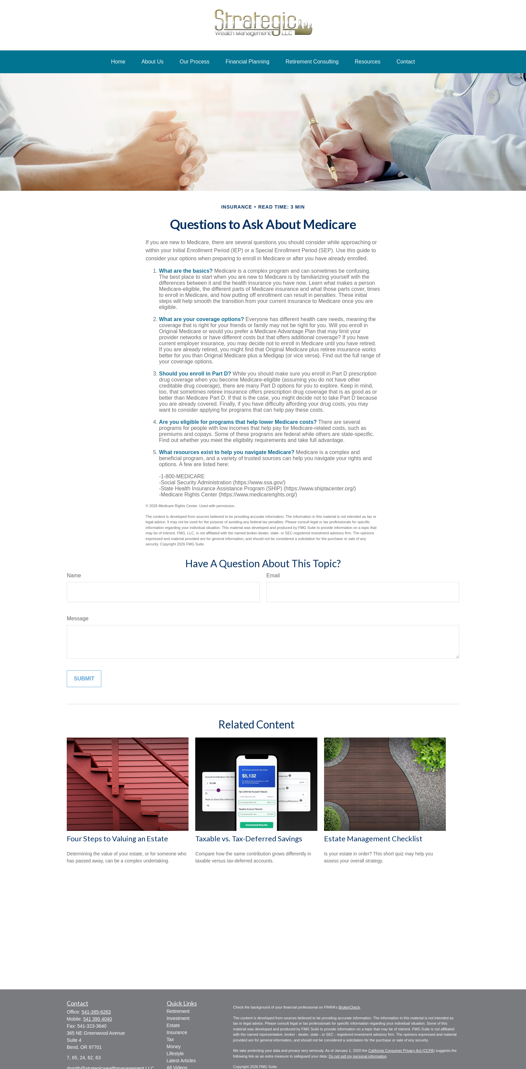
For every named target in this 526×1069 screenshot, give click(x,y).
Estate (173, 1025)
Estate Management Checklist (373, 838)
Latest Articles (181, 1060)
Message (78, 618)
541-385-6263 (96, 1012)
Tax (170, 1039)
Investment (178, 1018)
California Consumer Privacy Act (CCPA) (401, 1051)
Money (174, 1046)
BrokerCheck (349, 1007)
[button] (118, 62)
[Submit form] (84, 678)
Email (273, 575)
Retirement (178, 1011)
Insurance (177, 1032)
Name (74, 575)
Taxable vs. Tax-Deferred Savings (248, 838)
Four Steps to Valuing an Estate (117, 838)
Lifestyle (175, 1053)
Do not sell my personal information (357, 1056)
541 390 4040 (97, 1019)
